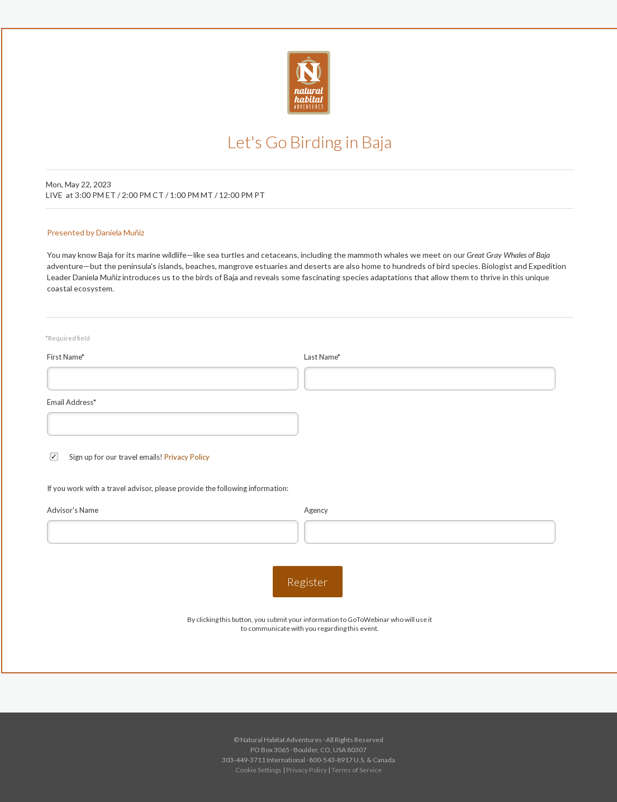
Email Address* (71, 402)
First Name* (65, 356)
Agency (316, 510)
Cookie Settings (258, 770)
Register (307, 581)
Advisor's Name (72, 510)
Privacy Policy (187, 456)
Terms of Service (356, 770)
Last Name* (322, 356)
